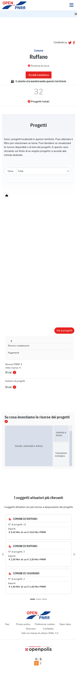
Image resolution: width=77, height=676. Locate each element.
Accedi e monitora (38, 75)
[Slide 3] (44, 599)
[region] (38, 257)
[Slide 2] (38, 599)
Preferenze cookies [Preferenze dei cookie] (45, 624)
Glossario (31, 628)
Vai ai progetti (64, 330)
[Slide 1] (32, 599)
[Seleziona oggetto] (43, 171)
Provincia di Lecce (38, 65)
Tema (10, 171)
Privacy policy (23, 624)
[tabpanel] (38, 357)
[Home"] (6, 195)
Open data (65, 624)
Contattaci (48, 628)
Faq (7, 624)
